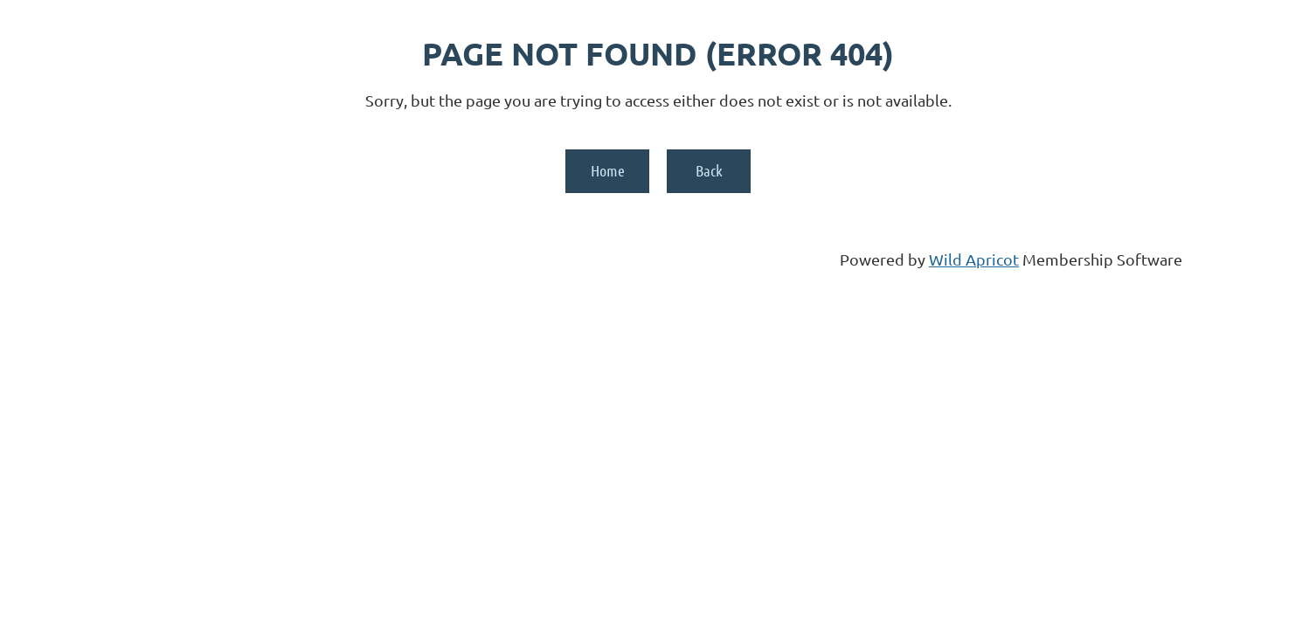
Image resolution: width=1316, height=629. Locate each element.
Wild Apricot (974, 259)
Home (608, 170)
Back (709, 170)
